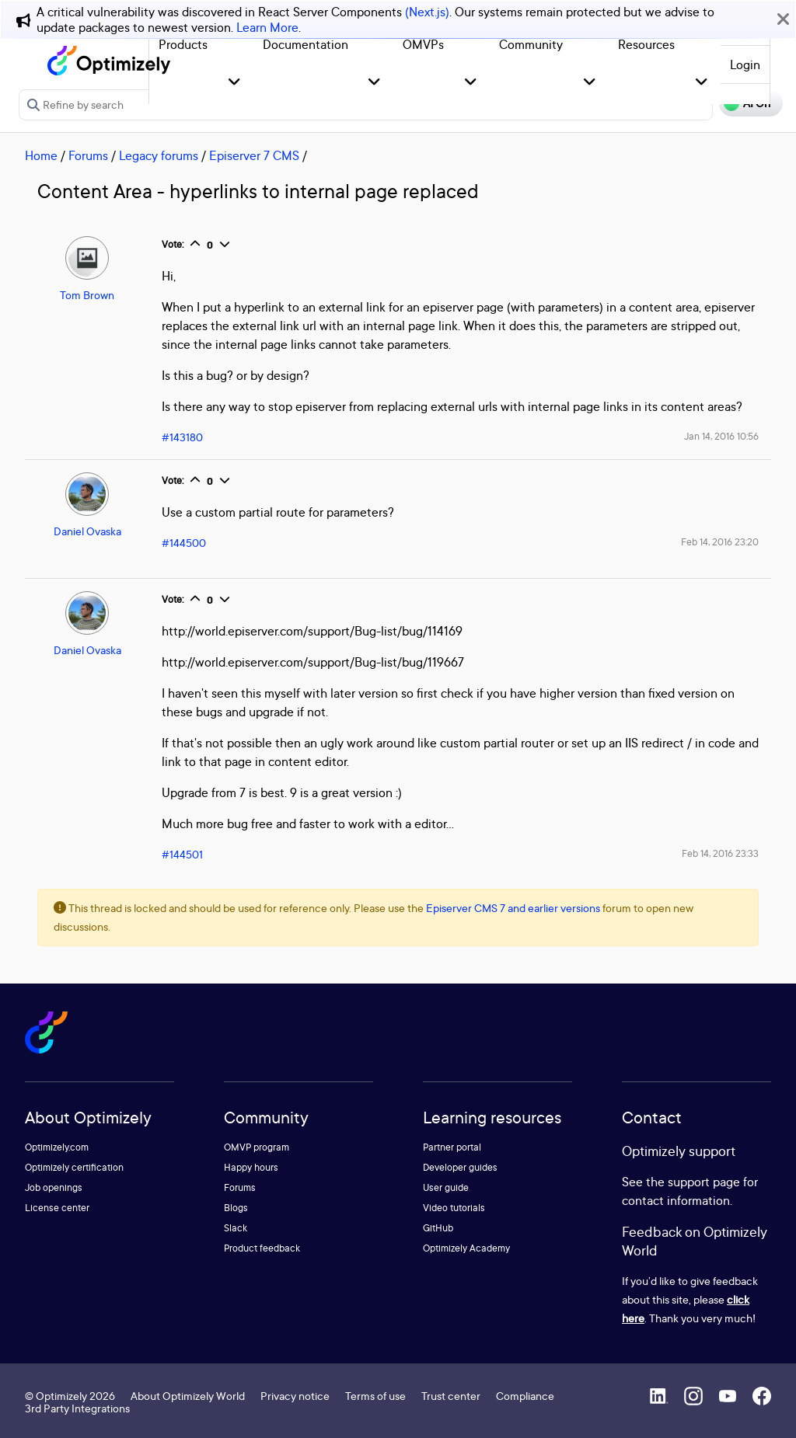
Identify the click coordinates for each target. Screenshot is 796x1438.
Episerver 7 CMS (254, 155)
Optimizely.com (57, 1147)
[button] (234, 83)
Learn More (267, 27)
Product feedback (262, 1248)
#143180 (182, 437)
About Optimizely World (188, 1395)
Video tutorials (454, 1207)
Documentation (305, 44)
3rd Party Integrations (77, 1408)
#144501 (182, 854)
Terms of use (375, 1395)
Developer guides (460, 1167)
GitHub (438, 1227)
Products (183, 44)
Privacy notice (295, 1395)
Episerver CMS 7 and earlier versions (513, 907)
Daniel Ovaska (87, 531)
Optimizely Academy (466, 1248)
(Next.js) (427, 11)
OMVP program (256, 1147)
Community (531, 44)
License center (57, 1207)
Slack (235, 1227)
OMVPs (423, 44)
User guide (446, 1187)
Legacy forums (158, 155)
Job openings (53, 1187)
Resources (646, 44)
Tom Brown (87, 294)
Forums (88, 155)
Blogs (236, 1207)
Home (41, 155)
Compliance (525, 1395)
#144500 (184, 542)
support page (704, 1181)
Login (745, 64)
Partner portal (452, 1147)
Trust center (450, 1395)
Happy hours (251, 1167)
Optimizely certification (74, 1167)
